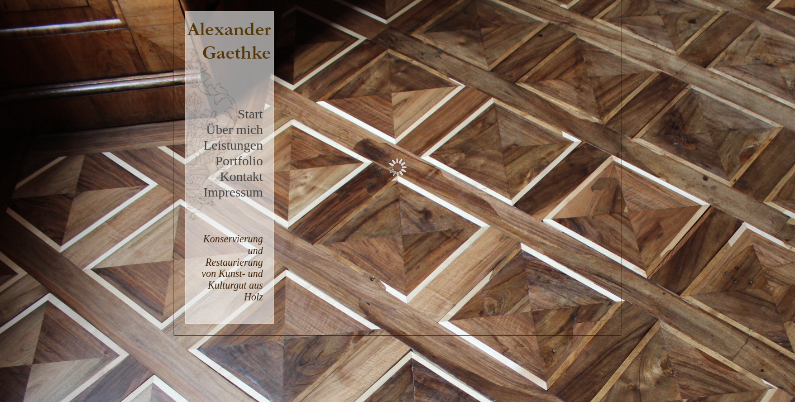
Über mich (234, 129)
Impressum (233, 192)
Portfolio (239, 161)
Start (250, 114)
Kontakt (241, 176)
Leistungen (233, 145)
